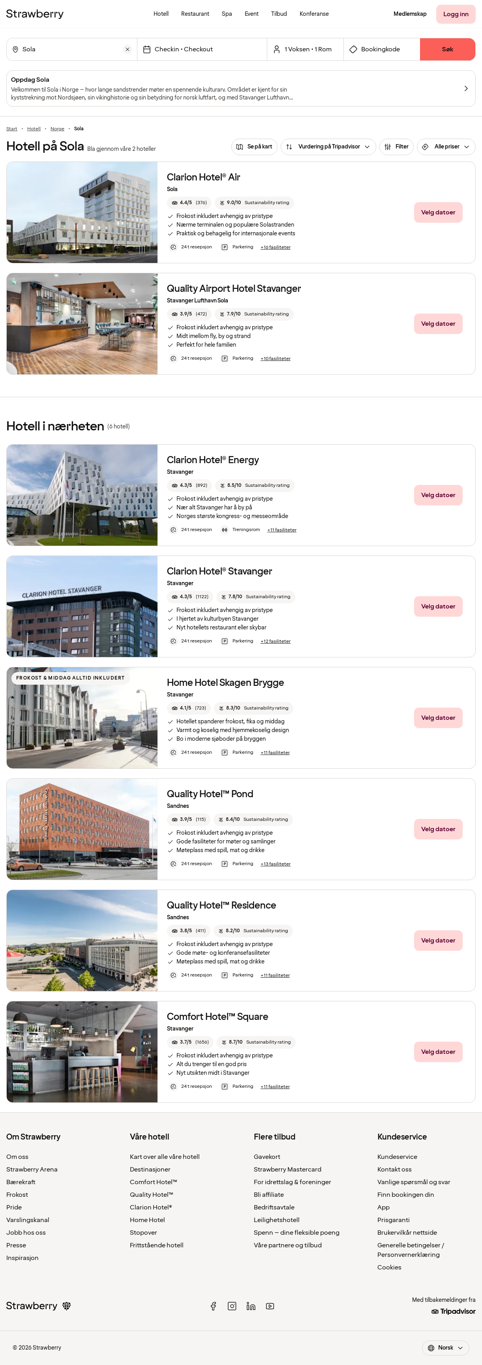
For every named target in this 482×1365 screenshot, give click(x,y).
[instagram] (232, 1306)
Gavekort (267, 1157)
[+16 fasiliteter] (275, 247)
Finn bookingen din (405, 1194)
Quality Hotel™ (151, 1194)
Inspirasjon (22, 1258)
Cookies (389, 1267)
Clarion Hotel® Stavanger (219, 571)
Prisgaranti (393, 1220)
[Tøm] (127, 49)
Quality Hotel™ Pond (210, 794)
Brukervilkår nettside (407, 1232)
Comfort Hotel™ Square (217, 1016)
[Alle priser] (446, 147)
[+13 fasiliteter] (275, 864)
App (383, 1207)
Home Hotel (147, 1220)
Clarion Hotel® (151, 1207)
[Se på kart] (254, 147)
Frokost (17, 1194)
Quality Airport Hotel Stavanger (234, 288)
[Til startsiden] (35, 14)
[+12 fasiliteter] (275, 641)
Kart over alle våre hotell (165, 1157)
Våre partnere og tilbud (288, 1245)
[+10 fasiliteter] (275, 358)
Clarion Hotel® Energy (213, 460)
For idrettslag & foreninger (292, 1182)
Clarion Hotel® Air (203, 177)
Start (11, 129)
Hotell (34, 129)
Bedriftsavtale (274, 1207)
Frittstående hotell (157, 1245)
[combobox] (71, 49)
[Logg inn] (456, 14)
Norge (57, 129)
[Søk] (447, 49)
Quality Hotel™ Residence (221, 905)
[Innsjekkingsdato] (207, 49)
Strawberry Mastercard (287, 1169)
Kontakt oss (394, 1169)
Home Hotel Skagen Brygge (225, 682)
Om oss (17, 1157)
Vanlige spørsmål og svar (413, 1182)
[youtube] (270, 1306)
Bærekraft (21, 1182)
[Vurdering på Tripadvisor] (328, 147)
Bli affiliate (269, 1194)
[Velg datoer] (438, 212)
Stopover (143, 1232)
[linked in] (251, 1306)
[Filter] (396, 147)
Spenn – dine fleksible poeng (296, 1232)
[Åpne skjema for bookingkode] (382, 49)
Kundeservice (397, 1157)
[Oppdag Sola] (241, 88)
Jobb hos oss (26, 1232)
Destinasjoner (150, 1169)
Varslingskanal (27, 1220)
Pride (14, 1207)
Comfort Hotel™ (153, 1182)
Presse (16, 1245)
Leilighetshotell (277, 1220)
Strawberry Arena (32, 1169)
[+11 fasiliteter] (281, 530)
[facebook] (213, 1306)
